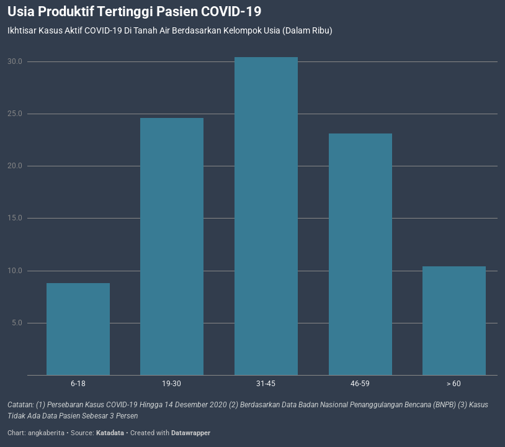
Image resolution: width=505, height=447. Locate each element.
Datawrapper (190, 433)
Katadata (110, 433)
